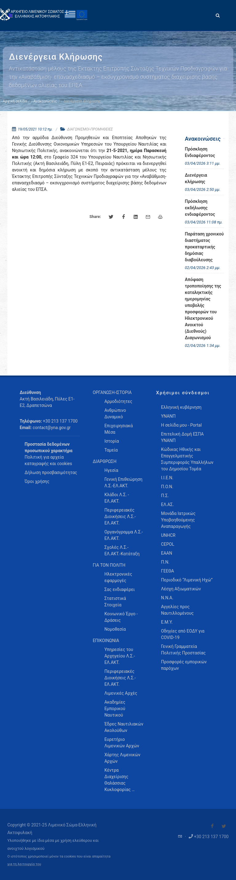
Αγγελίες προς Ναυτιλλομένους (177, 610)
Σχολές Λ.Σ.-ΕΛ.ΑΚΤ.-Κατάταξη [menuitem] (122, 550)
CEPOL (167, 544)
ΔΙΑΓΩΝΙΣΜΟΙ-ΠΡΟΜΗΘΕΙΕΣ (90, 129)
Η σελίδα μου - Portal (181, 425)
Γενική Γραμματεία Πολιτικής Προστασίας (183, 649)
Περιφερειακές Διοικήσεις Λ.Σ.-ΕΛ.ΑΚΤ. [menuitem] (120, 516)
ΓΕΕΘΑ (167, 571)
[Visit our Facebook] (212, 826)
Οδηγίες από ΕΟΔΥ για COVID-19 (182, 634)
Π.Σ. (165, 495)
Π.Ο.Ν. (167, 486)
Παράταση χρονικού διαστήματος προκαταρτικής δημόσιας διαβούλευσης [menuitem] (204, 246)
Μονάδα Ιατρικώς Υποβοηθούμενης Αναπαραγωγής (178, 520)
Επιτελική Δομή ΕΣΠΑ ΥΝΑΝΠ (182, 437)
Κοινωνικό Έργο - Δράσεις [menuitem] (121, 617)
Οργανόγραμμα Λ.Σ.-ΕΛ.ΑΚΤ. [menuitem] (123, 535)
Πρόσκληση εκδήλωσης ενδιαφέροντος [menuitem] (200, 208)
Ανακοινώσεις (45, 101)
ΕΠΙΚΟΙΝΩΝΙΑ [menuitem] (106, 640)
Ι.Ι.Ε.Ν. (167, 477)
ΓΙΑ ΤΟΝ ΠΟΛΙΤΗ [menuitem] (109, 565)
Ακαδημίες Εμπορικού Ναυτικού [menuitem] (114, 708)
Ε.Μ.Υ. (167, 622)
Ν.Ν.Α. (167, 597)
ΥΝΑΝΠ (168, 416)
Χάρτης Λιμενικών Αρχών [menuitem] (122, 758)
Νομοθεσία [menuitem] (115, 629)
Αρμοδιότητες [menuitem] (118, 401)
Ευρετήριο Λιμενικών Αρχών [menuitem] (121, 742)
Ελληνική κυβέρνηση (181, 407)
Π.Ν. (165, 562)
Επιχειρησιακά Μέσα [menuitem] (118, 429)
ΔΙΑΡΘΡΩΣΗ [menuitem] (104, 461)
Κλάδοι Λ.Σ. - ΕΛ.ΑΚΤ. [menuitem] (116, 498)
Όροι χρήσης (37, 481)
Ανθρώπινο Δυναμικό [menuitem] (115, 413)
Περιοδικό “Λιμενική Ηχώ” (187, 579)
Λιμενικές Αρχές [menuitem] (120, 693)
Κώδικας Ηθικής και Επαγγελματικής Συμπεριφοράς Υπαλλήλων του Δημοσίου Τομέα (187, 459)
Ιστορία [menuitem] (111, 441)
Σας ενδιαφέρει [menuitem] (119, 589)
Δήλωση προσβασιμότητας (51, 472)
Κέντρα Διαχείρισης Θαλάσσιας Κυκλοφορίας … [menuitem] (119, 780)
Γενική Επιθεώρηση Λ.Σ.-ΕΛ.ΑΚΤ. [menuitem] (123, 482)
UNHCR (168, 535)
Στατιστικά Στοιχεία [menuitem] (115, 601)
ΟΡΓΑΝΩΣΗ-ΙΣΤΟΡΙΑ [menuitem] (112, 392)
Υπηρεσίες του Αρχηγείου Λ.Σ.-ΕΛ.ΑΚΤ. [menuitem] (119, 656)
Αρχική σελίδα (15, 101)
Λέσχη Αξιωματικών (181, 588)
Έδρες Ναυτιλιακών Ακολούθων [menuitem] (124, 727)
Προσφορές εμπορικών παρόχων (184, 665)
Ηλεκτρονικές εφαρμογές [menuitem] (118, 577)
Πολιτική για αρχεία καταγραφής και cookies (48, 460)
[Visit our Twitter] (224, 826)
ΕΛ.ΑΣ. (167, 504)
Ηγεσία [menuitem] (111, 470)
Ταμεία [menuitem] (111, 450)
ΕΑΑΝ (166, 553)
